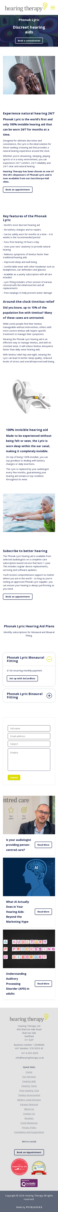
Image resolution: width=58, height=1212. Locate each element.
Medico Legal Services (29, 1099)
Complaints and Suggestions (29, 1132)
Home (29, 1071)
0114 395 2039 (29, 1053)
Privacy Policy (29, 1127)
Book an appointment (18, 189)
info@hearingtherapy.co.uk (30, 1057)
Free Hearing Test (29, 1090)
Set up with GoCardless (22, 678)
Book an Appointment (29, 1152)
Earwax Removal (29, 1104)
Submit (14, 777)
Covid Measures (29, 1122)
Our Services (29, 1076)
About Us (29, 1108)
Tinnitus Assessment (29, 1095)
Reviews (29, 1118)
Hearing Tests (29, 1085)
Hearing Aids (29, 1081)
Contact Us (29, 1113)
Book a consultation (29, 40)
